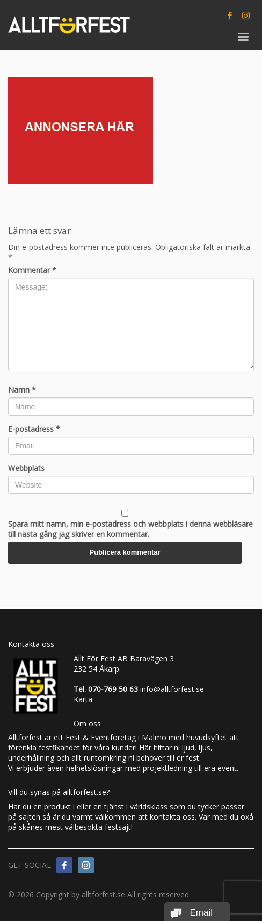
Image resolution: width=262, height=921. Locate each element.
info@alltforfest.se (172, 689)
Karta (83, 699)
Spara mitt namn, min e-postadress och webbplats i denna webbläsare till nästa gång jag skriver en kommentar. (130, 529)
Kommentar (32, 270)
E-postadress (34, 429)
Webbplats (26, 468)
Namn (22, 390)
